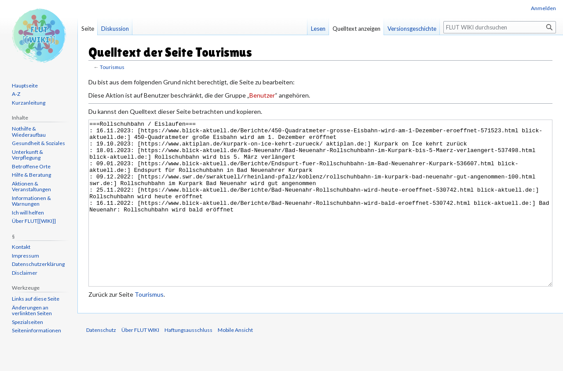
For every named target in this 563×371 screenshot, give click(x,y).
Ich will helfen (28, 212)
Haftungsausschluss (188, 363)
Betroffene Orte (31, 166)
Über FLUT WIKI (140, 363)
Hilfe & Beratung (31, 174)
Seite (87, 28)
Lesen (318, 28)
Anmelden (543, 8)
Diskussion (115, 28)
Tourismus (112, 67)
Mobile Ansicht (235, 363)
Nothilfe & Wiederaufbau (29, 131)
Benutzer (262, 95)
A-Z (16, 94)
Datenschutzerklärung (38, 264)
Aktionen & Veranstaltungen (31, 186)
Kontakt (21, 247)
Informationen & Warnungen (31, 201)
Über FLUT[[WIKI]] (34, 221)
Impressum (25, 255)
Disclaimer (24, 272)
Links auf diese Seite (35, 298)
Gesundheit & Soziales (38, 143)
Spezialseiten (27, 322)
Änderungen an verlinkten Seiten (32, 310)
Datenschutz (101, 363)
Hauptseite (25, 85)
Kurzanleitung (28, 102)
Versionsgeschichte (412, 28)
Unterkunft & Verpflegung (27, 155)
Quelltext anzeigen (356, 28)
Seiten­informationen (36, 330)
